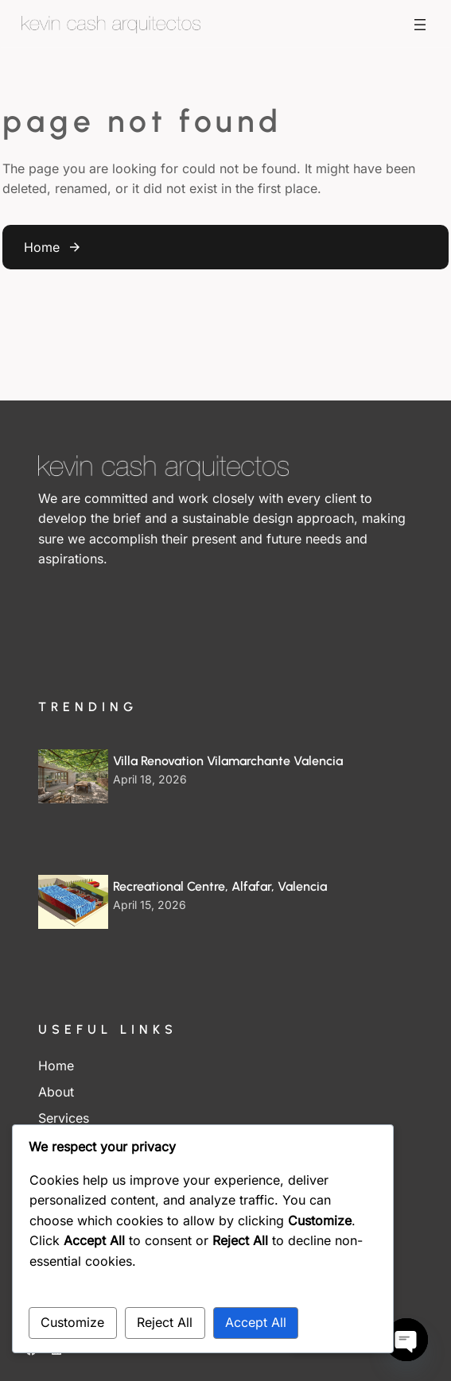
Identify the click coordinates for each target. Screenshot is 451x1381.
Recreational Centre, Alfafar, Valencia (220, 886)
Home (42, 247)
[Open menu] (420, 24)
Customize (72, 1322)
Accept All (255, 1322)
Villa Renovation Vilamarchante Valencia (228, 760)
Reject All (164, 1322)
